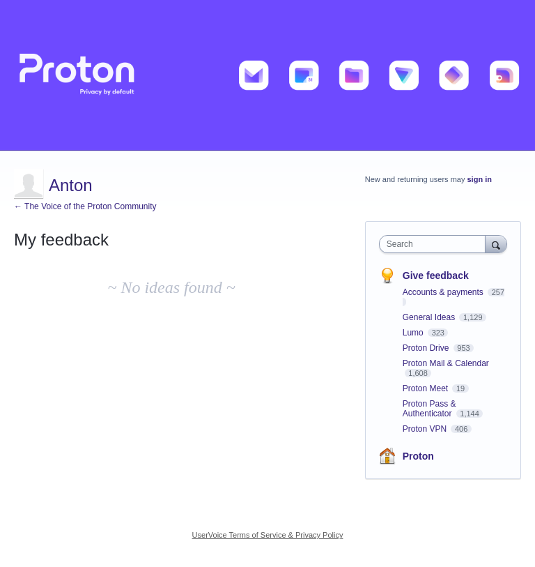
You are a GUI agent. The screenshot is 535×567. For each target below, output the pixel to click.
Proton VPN (426, 429)
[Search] (496, 243)
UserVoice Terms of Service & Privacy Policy (267, 535)
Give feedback (436, 275)
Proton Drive (427, 348)
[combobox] (435, 244)
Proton (418, 456)
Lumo (414, 333)
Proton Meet (427, 388)
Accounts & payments (444, 292)
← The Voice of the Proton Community (85, 206)
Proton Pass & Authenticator (429, 408)
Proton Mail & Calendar (446, 363)
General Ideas (430, 317)
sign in (479, 179)
